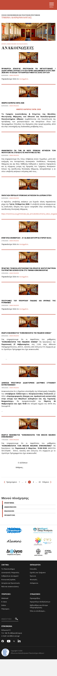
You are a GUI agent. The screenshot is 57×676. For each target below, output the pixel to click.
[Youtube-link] (8, 641)
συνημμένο (23, 79)
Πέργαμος (5, 609)
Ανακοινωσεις (10, 507)
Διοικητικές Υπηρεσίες (10, 572)
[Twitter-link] (14, 641)
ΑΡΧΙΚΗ (3, 44)
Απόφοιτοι (34, 583)
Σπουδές (33, 569)
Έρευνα (33, 576)
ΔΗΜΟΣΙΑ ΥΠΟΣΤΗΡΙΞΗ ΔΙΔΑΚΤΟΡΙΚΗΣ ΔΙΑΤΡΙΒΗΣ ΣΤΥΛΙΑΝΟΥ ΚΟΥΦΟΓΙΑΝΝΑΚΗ (28, 384)
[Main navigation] (51, 5)
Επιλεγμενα (9, 503)
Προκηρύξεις (35, 598)
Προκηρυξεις (9, 515)
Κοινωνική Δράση (8, 579)
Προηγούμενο (10, 482)
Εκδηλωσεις (9, 511)
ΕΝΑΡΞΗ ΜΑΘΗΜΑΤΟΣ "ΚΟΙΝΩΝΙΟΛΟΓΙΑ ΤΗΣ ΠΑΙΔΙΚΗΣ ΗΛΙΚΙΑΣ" (26, 333)
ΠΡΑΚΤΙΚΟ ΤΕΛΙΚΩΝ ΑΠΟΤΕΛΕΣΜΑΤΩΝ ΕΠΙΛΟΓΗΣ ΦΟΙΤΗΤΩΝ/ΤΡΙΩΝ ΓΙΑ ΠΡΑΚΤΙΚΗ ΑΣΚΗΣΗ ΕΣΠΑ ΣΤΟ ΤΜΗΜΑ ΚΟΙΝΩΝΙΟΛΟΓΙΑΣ (28, 269)
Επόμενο (46, 482)
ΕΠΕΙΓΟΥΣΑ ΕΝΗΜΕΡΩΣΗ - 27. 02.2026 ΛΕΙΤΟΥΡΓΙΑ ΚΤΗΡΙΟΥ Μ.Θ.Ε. (26, 238)
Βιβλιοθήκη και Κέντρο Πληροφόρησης (39, 606)
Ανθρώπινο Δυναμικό (9, 576)
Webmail (4, 598)
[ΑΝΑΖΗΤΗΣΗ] (9, 619)
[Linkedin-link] (19, 641)
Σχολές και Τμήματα (37, 572)
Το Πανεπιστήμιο (8, 569)
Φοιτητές (33, 579)
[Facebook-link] (2, 641)
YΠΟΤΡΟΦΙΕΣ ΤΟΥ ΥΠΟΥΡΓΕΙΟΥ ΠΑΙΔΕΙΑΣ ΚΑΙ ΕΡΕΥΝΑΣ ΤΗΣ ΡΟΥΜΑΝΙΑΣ (28, 301)
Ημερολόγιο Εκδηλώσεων (40, 602)
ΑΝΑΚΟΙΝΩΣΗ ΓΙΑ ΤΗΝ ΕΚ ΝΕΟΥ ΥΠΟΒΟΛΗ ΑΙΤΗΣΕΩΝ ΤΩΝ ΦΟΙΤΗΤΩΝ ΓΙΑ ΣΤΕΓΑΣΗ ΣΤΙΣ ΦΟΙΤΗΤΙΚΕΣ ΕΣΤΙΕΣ (28, 151)
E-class (4, 602)
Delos (3, 605)
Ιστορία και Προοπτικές (10, 583)
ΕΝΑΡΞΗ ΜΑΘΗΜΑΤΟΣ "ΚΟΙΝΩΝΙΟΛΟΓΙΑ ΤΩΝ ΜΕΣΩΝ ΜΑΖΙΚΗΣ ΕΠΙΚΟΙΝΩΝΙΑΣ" (28, 436)
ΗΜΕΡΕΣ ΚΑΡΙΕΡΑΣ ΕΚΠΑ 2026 (12, 103)
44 (39, 482)
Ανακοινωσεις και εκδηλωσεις (17, 44)
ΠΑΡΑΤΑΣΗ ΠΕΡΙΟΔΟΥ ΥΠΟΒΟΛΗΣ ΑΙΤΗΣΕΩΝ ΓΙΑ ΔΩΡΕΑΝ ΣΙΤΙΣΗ (26, 195)
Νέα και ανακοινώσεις (10, 586)
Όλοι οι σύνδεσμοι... (38, 611)
